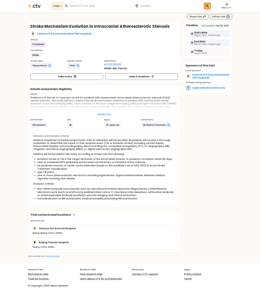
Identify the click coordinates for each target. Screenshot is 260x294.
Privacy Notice (192, 274)
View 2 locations (141, 76)
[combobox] (100, 6)
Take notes (67, 76)
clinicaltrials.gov (52, 256)
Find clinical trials (38, 274)
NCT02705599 (112, 64)
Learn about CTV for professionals (101, 278)
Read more (104, 114)
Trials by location (38, 278)
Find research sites (91, 274)
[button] (35, 55)
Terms (188, 278)
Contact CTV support (145, 274)
